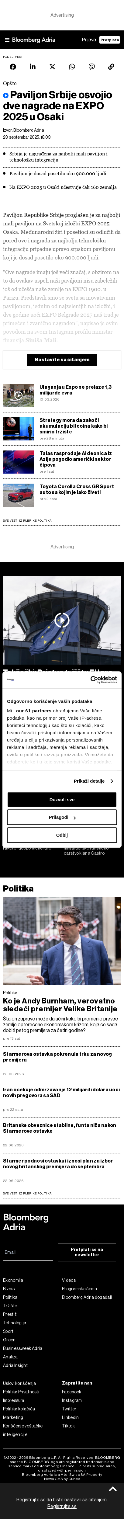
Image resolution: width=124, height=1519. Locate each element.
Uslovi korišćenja (19, 1383)
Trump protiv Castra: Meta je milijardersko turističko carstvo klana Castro (91, 848)
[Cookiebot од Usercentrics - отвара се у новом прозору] (90, 680)
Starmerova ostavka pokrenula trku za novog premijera (57, 1057)
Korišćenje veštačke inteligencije (23, 1430)
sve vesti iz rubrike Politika (27, 1193)
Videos (69, 1280)
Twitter (69, 1408)
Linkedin (70, 1417)
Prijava (89, 40)
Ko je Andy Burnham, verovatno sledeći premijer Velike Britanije (60, 1005)
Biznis (9, 1288)
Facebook (71, 1391)
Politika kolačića (19, 1408)
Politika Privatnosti (21, 1391)
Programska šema (79, 1288)
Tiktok (68, 1425)
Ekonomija (13, 1280)
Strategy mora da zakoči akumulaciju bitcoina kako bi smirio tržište (74, 426)
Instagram (72, 1400)
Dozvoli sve (62, 799)
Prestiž (10, 1314)
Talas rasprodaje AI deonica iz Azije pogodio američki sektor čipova (76, 459)
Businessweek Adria (22, 1348)
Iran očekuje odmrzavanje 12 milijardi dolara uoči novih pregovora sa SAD (61, 1092)
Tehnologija (14, 1322)
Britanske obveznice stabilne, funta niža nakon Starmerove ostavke (59, 1128)
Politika (18, 889)
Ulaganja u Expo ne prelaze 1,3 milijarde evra (76, 390)
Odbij (62, 835)
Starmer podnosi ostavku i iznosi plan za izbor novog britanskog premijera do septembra (58, 1164)
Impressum (13, 1400)
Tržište (10, 1305)
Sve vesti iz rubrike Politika (27, 520)
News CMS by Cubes (62, 1479)
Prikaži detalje (89, 781)
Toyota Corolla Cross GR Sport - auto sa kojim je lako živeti (78, 489)
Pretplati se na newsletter (87, 1252)
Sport (8, 1331)
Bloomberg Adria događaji (87, 1297)
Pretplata (110, 40)
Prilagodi (62, 817)
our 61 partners (34, 710)
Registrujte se (62, 1506)
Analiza (10, 1356)
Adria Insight (15, 1365)
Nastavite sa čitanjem (62, 360)
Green (9, 1339)
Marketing (13, 1417)
